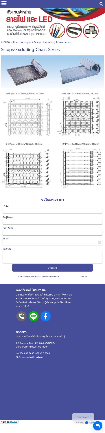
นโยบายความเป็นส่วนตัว (70, 277)
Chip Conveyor (22, 42)
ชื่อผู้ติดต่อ (8, 217)
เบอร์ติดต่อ (8, 228)
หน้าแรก (5, 42)
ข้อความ (7, 249)
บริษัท (6, 206)
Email (6, 238)
